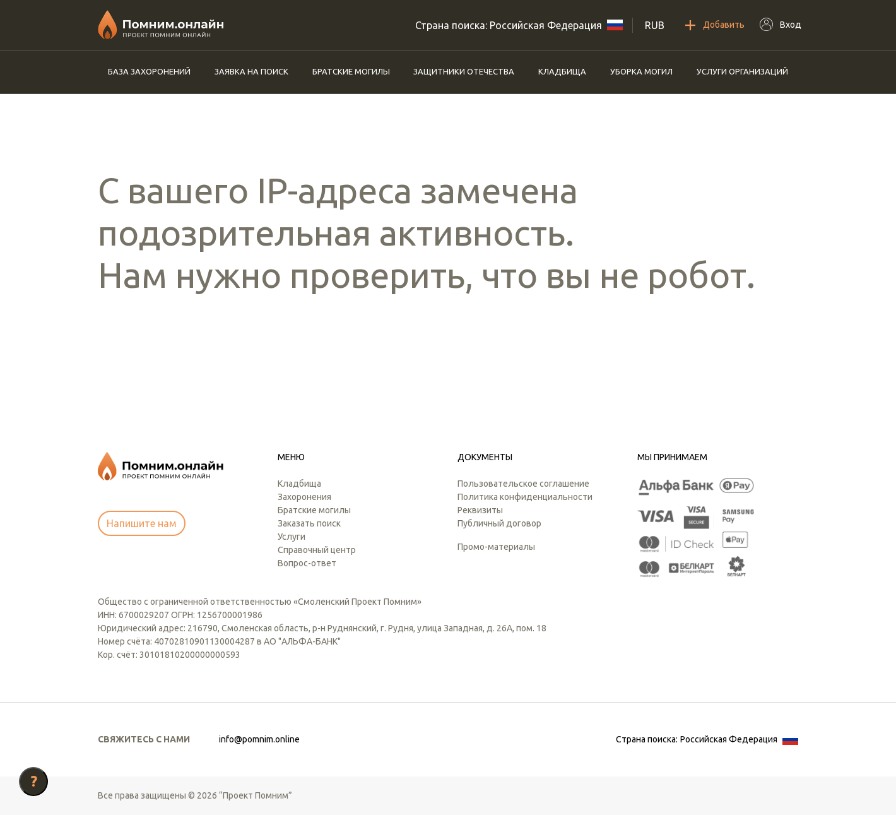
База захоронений (149, 71)
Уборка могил (641, 71)
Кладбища (562, 71)
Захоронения (304, 497)
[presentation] (194, 351)
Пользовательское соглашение (523, 484)
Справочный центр (317, 550)
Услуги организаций (742, 71)
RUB (654, 25)
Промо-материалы (496, 547)
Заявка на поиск (251, 71)
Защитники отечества (463, 71)
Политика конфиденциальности (524, 497)
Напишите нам (142, 523)
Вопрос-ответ (307, 563)
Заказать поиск (309, 523)
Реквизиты (480, 510)
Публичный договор (499, 523)
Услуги (291, 537)
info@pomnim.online (259, 739)
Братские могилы (351, 71)
